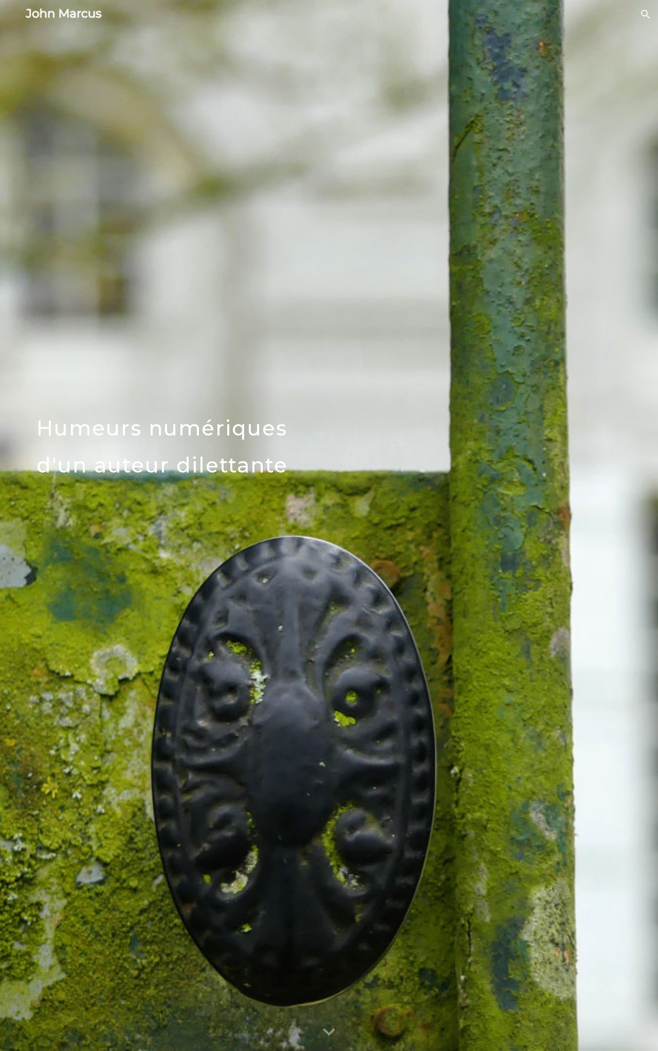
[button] (645, 14)
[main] (227, 525)
